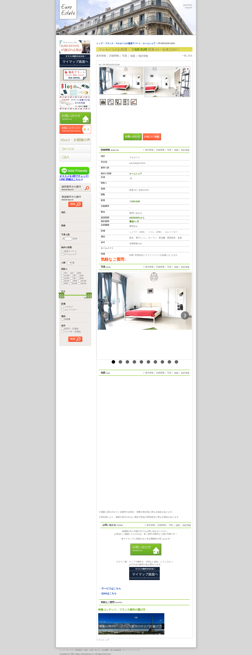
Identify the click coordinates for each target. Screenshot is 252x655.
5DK (64, 283)
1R (64, 273)
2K (73, 275)
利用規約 (78, 650)
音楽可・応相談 (70, 328)
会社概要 (105, 650)
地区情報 (143, 55)
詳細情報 (114, 55)
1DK (77, 273)
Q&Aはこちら (109, 593)
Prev (104, 315)
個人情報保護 (115, 650)
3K (73, 278)
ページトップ (102, 640)
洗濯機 (65, 319)
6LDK (82, 283)
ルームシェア (69, 254)
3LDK (65, 281)
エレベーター (69, 310)
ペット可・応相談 (71, 331)
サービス (70, 650)
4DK (73, 281)
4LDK (82, 281)
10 (176, 362)
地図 (132, 55)
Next (185, 315)
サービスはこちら (111, 588)
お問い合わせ (94, 650)
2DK (80, 275)
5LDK (73, 283)
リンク (137, 650)
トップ (62, 650)
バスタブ (67, 307)
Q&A (86, 650)
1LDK (65, 275)
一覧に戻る (187, 55)
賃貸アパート (69, 251)
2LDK (65, 278)
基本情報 (101, 55)
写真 (124, 55)
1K (70, 273)
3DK (80, 278)
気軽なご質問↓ (113, 259)
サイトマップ (128, 650)
